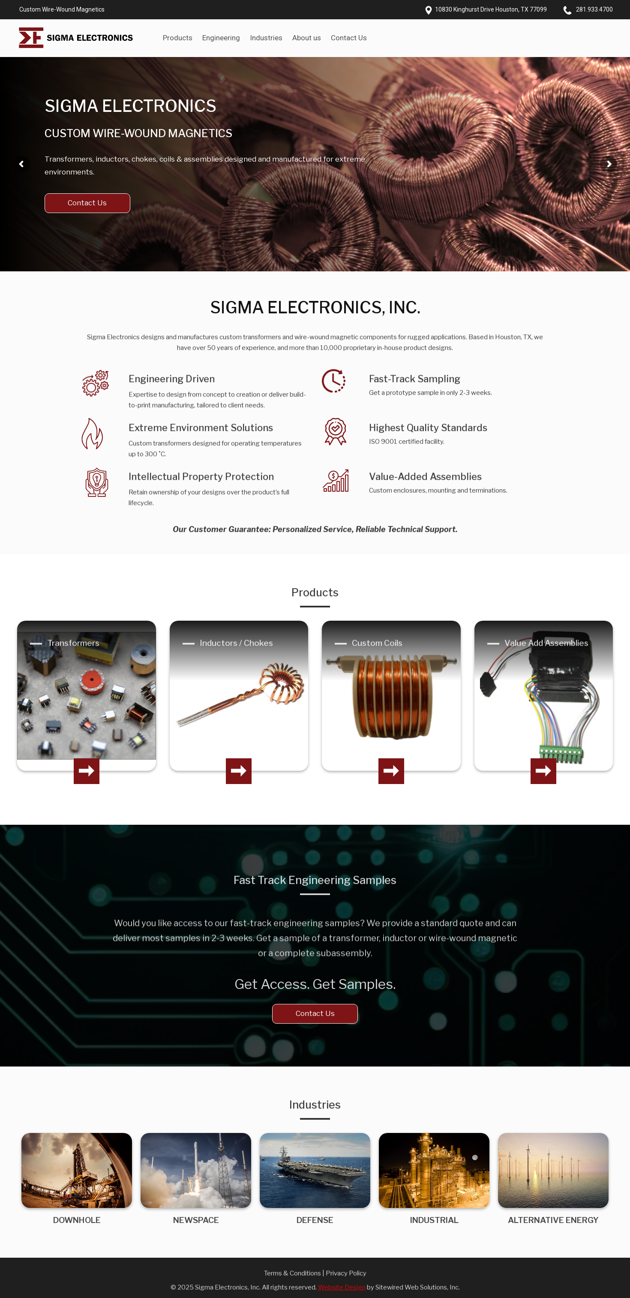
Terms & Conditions (292, 1282)
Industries (266, 37)
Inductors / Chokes (236, 653)
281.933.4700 (594, 9)
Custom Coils (377, 653)
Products (177, 37)
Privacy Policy (346, 1282)
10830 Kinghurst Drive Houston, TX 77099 (491, 9)
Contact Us (349, 37)
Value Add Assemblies (546, 653)
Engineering (221, 37)
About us (306, 37)
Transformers (73, 653)
